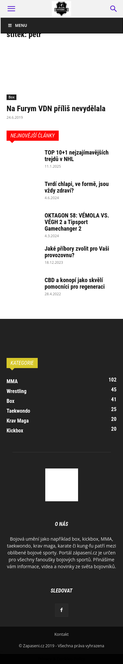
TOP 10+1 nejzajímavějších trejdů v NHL (77, 155)
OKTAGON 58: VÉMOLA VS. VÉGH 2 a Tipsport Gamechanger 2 (77, 222)
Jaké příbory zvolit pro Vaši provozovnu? (77, 252)
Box (11, 97)
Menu (17, 25)
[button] (11, 9)
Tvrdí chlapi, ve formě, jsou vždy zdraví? (77, 187)
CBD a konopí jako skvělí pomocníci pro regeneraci (75, 283)
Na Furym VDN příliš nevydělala (56, 108)
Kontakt (61, 634)
